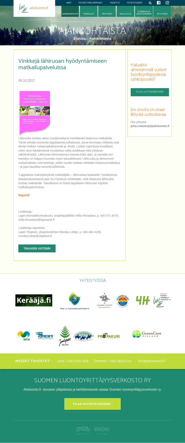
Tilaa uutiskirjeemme (150, 92)
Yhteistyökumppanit (90, 3)
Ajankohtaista (100, 38)
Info (68, 3)
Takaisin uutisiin (37, 248)
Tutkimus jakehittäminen (144, 13)
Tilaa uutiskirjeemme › (92, 404)
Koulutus (125, 14)
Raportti (24, 195)
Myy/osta (162, 14)
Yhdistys (115, 3)
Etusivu (80, 38)
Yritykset (107, 14)
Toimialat (88, 14)
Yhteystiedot (135, 3)
